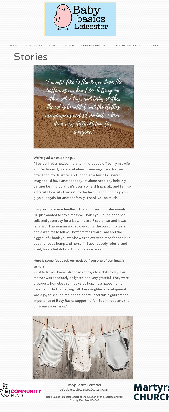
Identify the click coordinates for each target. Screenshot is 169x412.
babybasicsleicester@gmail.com (84, 389)
